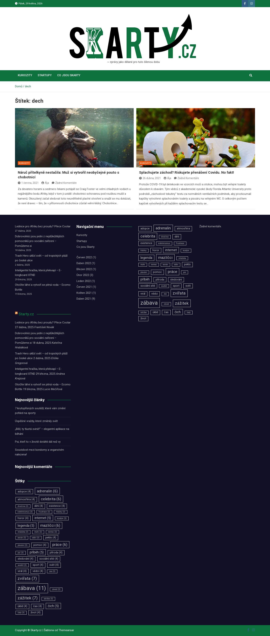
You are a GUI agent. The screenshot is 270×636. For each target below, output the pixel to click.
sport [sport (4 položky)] (38, 565)
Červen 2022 (84, 257)
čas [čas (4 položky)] (37, 606)
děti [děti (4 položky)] (38, 506)
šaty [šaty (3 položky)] (21, 612)
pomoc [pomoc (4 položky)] (39, 545)
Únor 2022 (82, 275)
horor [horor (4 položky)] (23, 518)
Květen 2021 (84, 293)
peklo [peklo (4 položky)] (50, 537)
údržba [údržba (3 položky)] (48, 599)
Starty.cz (26, 314)
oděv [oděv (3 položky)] (35, 538)
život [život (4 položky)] (35, 612)
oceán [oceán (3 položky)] (22, 538)
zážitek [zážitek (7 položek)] (28, 597)
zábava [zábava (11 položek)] (32, 588)
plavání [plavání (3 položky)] (22, 545)
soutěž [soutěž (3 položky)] (22, 565)
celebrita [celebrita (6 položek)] (51, 499)
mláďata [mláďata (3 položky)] (23, 532)
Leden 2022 (83, 281)
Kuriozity (25, 75)
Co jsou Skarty (68, 75)
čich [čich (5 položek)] (53, 606)
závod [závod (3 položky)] (56, 589)
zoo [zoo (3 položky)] (52, 571)
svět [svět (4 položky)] (54, 565)
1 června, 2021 (28, 182)
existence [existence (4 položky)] (57, 506)
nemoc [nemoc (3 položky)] (52, 532)
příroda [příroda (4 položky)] (56, 552)
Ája (45, 182)
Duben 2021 (83, 298)
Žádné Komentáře (66, 182)
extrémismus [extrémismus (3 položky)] (25, 512)
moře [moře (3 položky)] (38, 532)
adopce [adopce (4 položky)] (24, 491)
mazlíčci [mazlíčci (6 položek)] (50, 525)
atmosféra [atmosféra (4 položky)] (26, 499)
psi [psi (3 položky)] (21, 553)
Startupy (45, 75)
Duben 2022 (83, 263)
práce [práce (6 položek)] (59, 544)
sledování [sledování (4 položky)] (25, 558)
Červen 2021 (84, 287)
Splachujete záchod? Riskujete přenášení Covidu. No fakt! (186, 172)
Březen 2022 (84, 269)
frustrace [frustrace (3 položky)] (44, 512)
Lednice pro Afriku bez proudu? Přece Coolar (42, 226)
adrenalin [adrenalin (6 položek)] (47, 491)
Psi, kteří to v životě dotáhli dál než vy (38, 441)
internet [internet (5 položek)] (42, 518)
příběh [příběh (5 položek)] (37, 552)
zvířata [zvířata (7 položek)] (27, 578)
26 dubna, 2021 (150, 178)
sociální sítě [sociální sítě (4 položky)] (48, 558)
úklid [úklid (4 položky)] (22, 606)
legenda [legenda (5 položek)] (26, 525)
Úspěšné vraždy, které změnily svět (36, 421)
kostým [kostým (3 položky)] (62, 518)
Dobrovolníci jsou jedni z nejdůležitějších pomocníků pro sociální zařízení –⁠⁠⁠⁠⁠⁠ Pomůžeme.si (39, 241)
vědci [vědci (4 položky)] (38, 571)
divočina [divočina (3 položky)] (23, 506)
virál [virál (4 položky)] (22, 571)
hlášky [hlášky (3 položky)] (60, 512)
